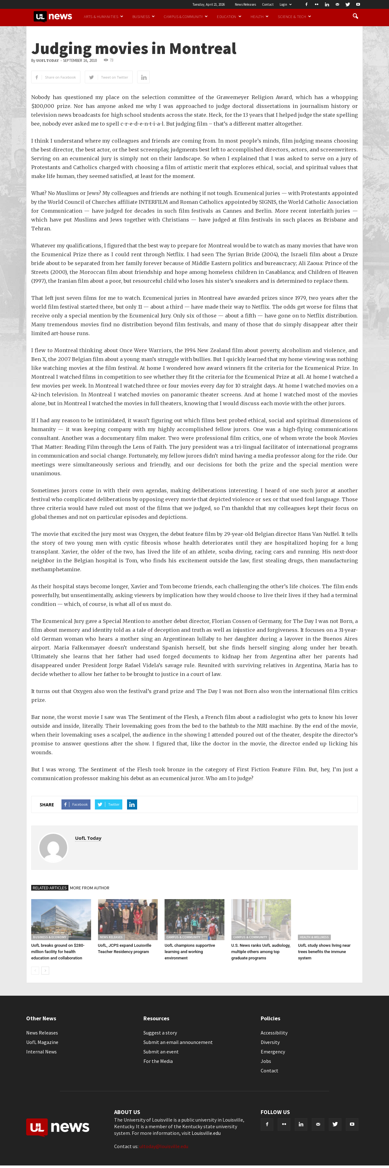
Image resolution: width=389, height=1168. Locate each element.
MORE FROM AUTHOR (89, 888)
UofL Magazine (42, 1042)
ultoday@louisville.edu (163, 1146)
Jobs (266, 1061)
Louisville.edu (206, 1133)
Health (260, 16)
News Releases (245, 4)
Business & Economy (49, 937)
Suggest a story (160, 1032)
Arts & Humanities (103, 16)
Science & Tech (294, 16)
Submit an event (161, 1051)
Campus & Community (186, 16)
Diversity (270, 1042)
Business (143, 16)
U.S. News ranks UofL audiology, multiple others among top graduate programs (260, 951)
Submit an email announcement (178, 1042)
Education (229, 16)
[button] (355, 16)
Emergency (273, 1051)
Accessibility (274, 1032)
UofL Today (47, 61)
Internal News (41, 1051)
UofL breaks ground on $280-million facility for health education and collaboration (57, 951)
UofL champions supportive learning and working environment (190, 951)
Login (286, 4)
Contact (268, 4)
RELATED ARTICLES (50, 888)
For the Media (158, 1061)
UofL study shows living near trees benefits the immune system (324, 951)
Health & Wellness (314, 937)
